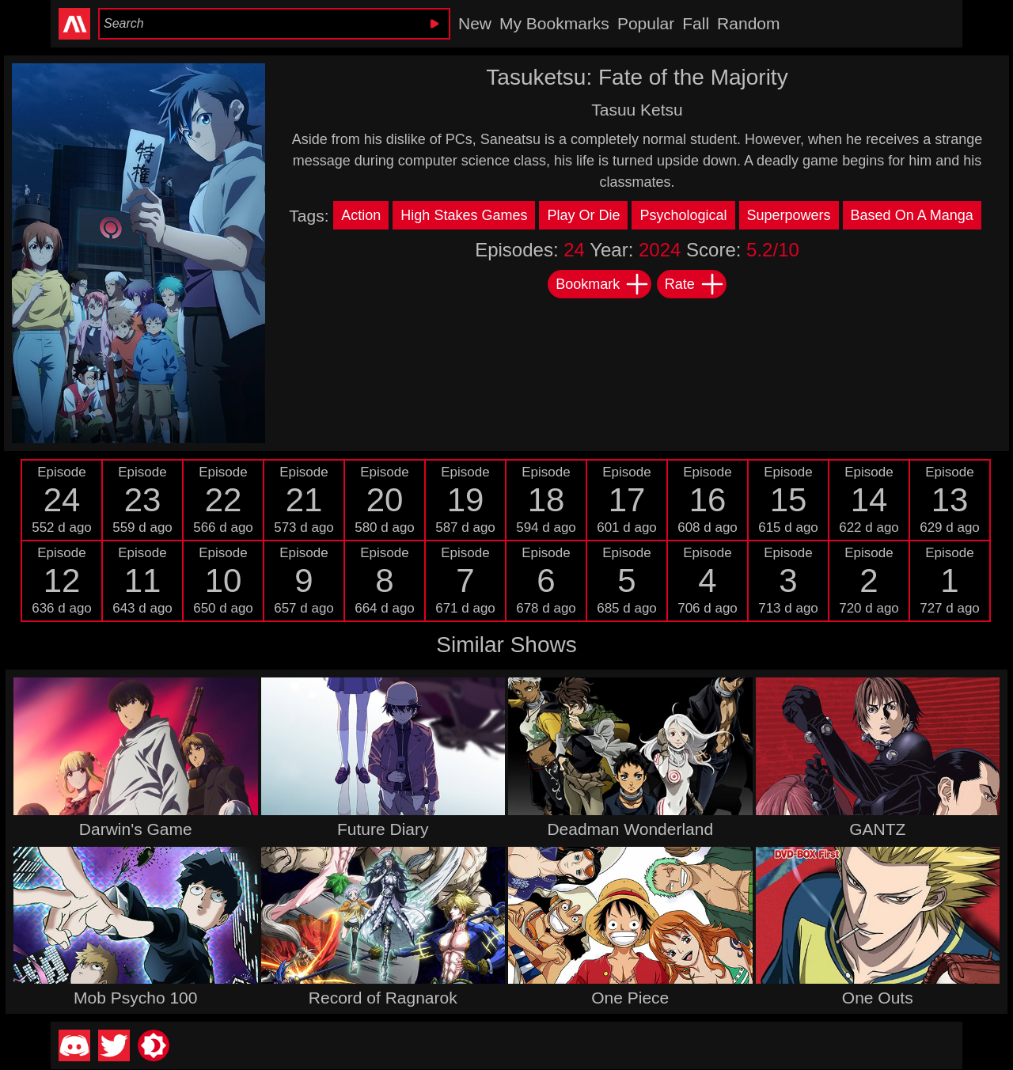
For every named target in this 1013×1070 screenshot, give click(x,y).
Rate (695, 284)
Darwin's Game (135, 829)
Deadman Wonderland (630, 829)
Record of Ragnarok (383, 997)
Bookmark (603, 284)
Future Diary (383, 829)
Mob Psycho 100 (135, 997)
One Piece (630, 997)
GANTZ (877, 829)
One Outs (877, 997)
